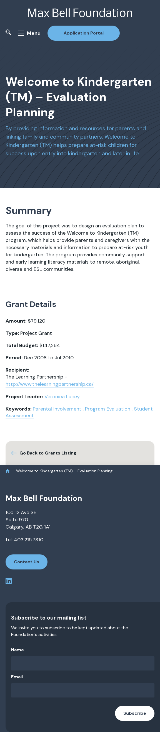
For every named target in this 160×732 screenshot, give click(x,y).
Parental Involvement (57, 409)
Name (17, 650)
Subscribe (134, 713)
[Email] (82, 690)
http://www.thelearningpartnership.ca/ (50, 384)
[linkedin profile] (9, 582)
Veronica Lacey (62, 396)
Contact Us (26, 562)
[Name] (82, 663)
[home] (8, 471)
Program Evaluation (107, 409)
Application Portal (84, 33)
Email (17, 677)
